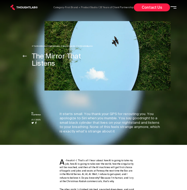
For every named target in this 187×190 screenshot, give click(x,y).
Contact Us (152, 7)
